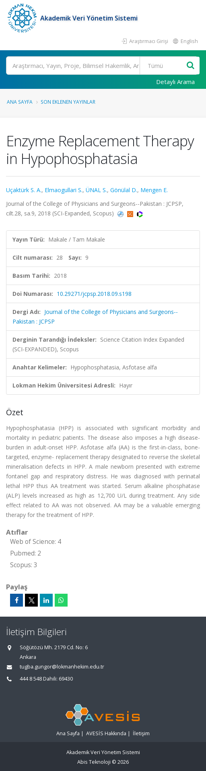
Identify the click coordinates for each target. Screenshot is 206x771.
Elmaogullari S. (63, 190)
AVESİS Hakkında (106, 733)
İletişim (141, 733)
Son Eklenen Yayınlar (68, 101)
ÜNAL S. (96, 190)
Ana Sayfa (20, 101)
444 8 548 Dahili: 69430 (46, 678)
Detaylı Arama (175, 82)
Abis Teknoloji (94, 762)
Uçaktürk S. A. (23, 190)
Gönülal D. (123, 190)
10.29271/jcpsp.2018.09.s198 (94, 293)
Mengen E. (154, 190)
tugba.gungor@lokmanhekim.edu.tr (62, 666)
